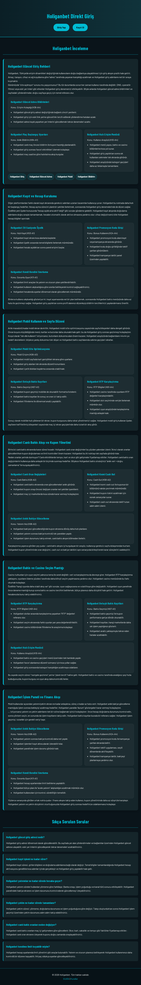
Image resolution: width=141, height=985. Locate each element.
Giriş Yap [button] (61, 27)
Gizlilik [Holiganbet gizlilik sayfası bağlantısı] (66, 978)
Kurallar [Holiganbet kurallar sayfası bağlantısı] (74, 978)
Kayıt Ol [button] (80, 27)
